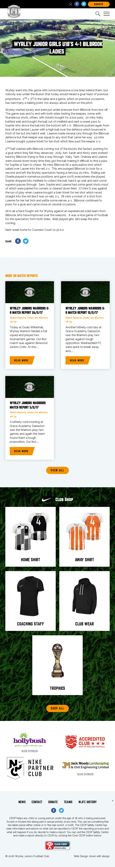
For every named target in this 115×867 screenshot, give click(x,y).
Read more (21, 360)
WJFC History (87, 802)
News (22, 802)
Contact (37, 802)
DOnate (98, 4)
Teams (68, 802)
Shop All (57, 708)
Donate (53, 802)
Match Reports (18, 317)
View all (57, 470)
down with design (99, 856)
